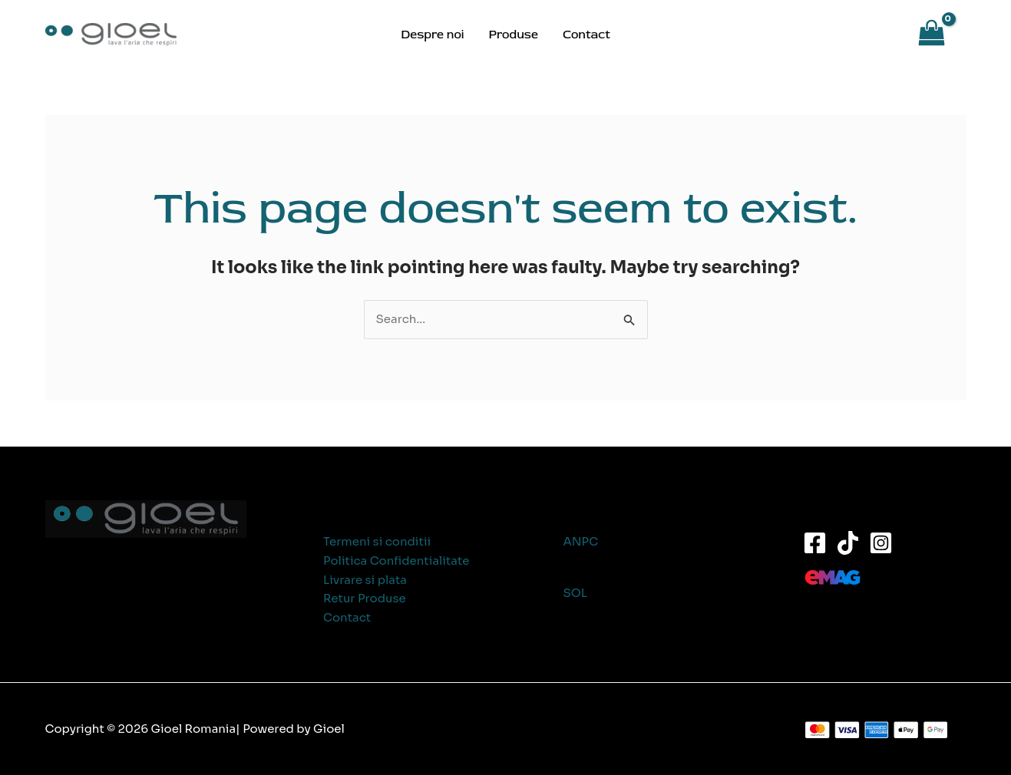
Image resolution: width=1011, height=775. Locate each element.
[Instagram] (881, 543)
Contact (586, 34)
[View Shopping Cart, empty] (939, 35)
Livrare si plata (365, 579)
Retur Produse (364, 598)
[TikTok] (848, 543)
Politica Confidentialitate (396, 560)
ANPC (581, 541)
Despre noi (432, 34)
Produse (512, 34)
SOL (575, 592)
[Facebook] (815, 543)
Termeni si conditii (377, 541)
